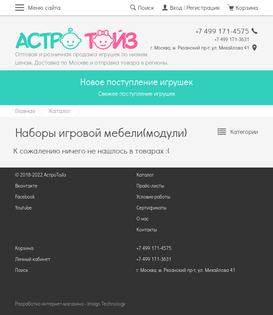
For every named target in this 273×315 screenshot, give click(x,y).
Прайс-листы (150, 185)
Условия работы (153, 196)
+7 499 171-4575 (222, 31)
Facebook (25, 196)
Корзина (24, 248)
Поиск (146, 7)
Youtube (23, 207)
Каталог (60, 111)
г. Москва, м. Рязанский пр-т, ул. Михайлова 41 (199, 47)
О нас (142, 218)
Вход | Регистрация (195, 7)
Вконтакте (26, 185)
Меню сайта (44, 7)
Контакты (146, 229)
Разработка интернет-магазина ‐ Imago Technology (70, 303)
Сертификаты (151, 207)
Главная (25, 111)
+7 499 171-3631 (231, 39)
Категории (244, 131)
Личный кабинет (32, 259)
